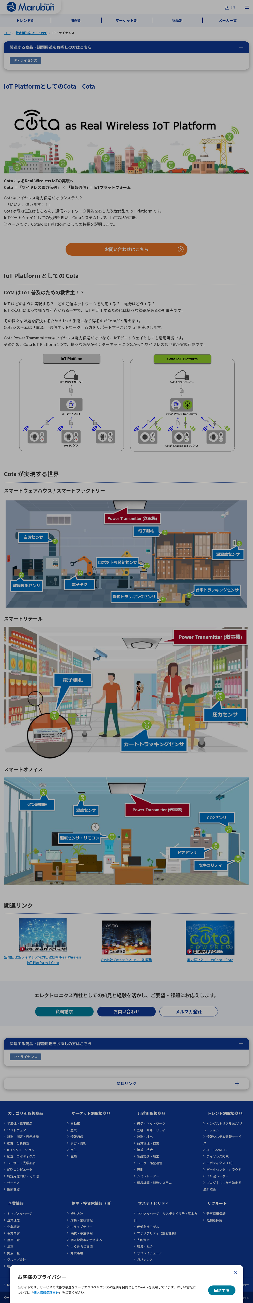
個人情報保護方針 (46, 1292)
